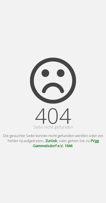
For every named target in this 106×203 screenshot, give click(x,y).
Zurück (51, 140)
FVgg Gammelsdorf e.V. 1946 (66, 143)
